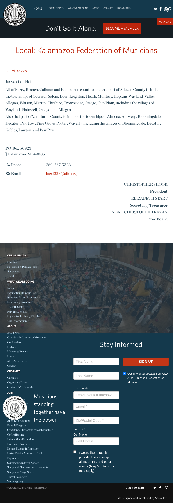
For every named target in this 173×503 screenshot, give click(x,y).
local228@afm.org (61, 173)
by (142, 498)
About (95, 8)
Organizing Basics (17, 382)
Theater (11, 276)
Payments (13, 458)
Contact (11, 365)
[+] (169, 498)
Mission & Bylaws (17, 351)
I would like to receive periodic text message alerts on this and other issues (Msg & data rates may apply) (93, 461)
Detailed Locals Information (23, 448)
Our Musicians (56, 8)
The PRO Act (14, 306)
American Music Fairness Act (24, 297)
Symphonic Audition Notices (23, 462)
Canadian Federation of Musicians (26, 337)
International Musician (20, 439)
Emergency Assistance (20, 302)
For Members (124, 8)
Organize (108, 8)
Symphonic (13, 271)
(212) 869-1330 (134, 487)
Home (37, 8)
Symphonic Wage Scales (20, 472)
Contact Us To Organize (20, 387)
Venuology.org (15, 481)
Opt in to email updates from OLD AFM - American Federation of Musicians (145, 378)
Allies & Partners (17, 361)
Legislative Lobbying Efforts (23, 316)
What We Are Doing (78, 8)
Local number (81, 388)
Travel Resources (17, 476)
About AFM (14, 332)
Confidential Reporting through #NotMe (30, 429)
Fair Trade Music (17, 311)
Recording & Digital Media (22, 266)
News (10, 288)
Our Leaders (14, 342)
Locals (10, 356)
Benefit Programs (17, 425)
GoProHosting (15, 434)
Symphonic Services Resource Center (28, 467)
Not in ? (79, 429)
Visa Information (17, 320)
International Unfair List (21, 292)
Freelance (13, 262)
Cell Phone (80, 434)
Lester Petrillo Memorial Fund (24, 453)
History (11, 347)
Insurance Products (18, 444)
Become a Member (122, 28)
